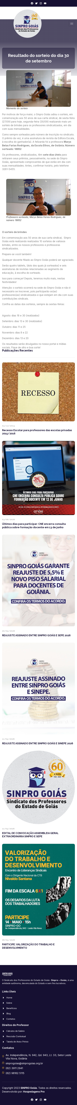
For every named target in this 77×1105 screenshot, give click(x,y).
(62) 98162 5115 (15, 1073)
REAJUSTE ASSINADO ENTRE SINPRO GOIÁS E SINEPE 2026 (37, 743)
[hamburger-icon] (72, 23)
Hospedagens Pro (34, 1091)
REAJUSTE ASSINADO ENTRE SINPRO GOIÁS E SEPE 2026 (36, 635)
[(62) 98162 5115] (3, 1072)
